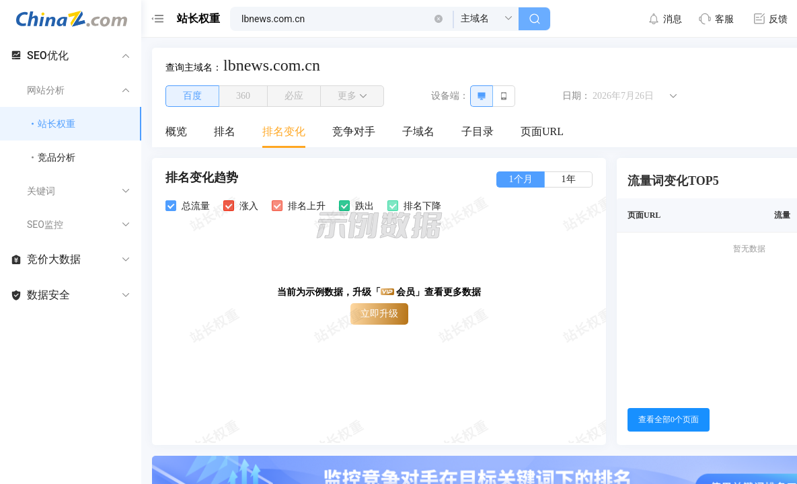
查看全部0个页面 (668, 419)
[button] (438, 19)
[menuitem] (176, 132)
